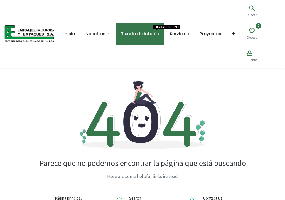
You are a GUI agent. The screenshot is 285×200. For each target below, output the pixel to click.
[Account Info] (252, 54)
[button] (233, 33)
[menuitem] (69, 33)
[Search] (252, 9)
